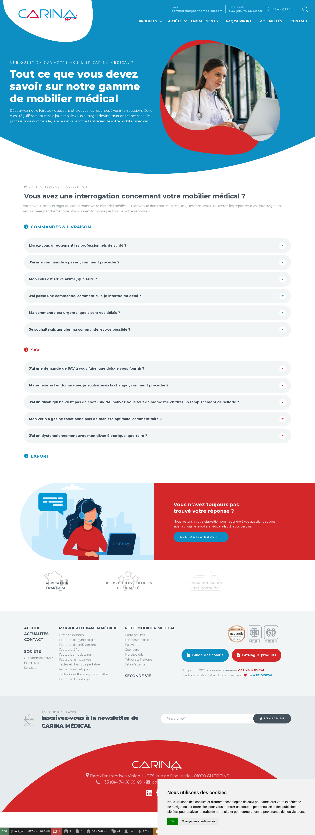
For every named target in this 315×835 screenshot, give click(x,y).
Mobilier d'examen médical (89, 643)
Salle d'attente (135, 680)
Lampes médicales (138, 655)
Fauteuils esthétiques (74, 685)
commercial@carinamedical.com (196, 11)
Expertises (31, 678)
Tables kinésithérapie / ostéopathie (84, 690)
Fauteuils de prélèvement (77, 660)
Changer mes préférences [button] (198, 821)
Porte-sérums (135, 650)
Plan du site (218, 691)
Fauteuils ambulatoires (75, 670)
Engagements (204, 21)
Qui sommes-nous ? (38, 673)
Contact (299, 21)
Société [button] (177, 21)
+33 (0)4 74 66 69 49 (122, 797)
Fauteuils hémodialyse (75, 675)
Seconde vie (138, 691)
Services (30, 683)
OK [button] (173, 821)
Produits (150, 21)
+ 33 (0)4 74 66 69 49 (245, 11)
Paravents (132, 660)
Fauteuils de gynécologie (77, 655)
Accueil (32, 643)
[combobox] (283, 9)
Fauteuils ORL (69, 665)
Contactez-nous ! (212, 536)
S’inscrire (272, 734)
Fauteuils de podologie (75, 695)
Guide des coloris (205, 671)
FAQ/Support (239, 21)
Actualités (271, 21)
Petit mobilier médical (150, 643)
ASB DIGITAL (263, 691)
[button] (305, 9)
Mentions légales (194, 691)
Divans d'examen (71, 650)
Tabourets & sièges (138, 675)
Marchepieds (134, 670)
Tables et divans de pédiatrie (79, 680)
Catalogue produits (256, 671)
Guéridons (132, 665)
